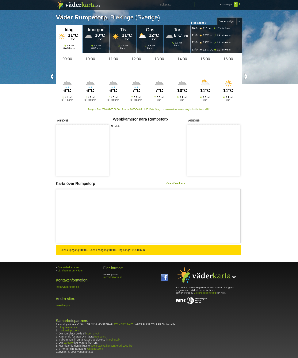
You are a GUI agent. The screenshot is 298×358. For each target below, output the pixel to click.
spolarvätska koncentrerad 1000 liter (111, 345)
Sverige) (148, 17)
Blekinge (122, 17)
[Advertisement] (213, 150)
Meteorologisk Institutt (205, 293)
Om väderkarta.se (68, 267)
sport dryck (92, 333)
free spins (100, 336)
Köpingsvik (113, 339)
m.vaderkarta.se (112, 277)
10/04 (211, 28)
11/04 (211, 35)
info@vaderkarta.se (67, 286)
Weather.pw (63, 305)
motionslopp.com (69, 330)
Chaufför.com (95, 348)
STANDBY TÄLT (123, 324)
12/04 (211, 42)
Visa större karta (175, 183)
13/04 (211, 49)
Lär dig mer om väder (70, 270)
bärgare (68, 342)
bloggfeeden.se (68, 327)
